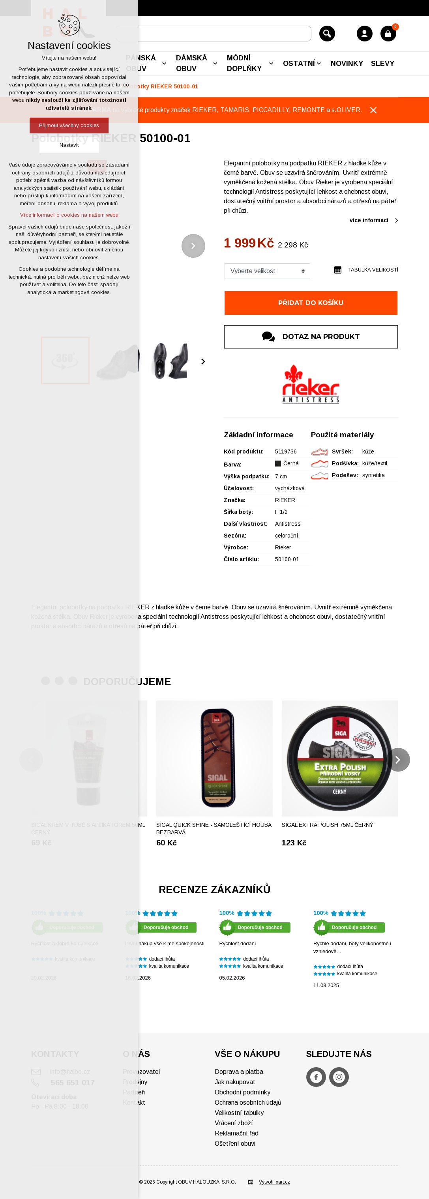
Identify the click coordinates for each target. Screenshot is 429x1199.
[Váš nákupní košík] (388, 33)
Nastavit (69, 145)
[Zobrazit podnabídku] (164, 63)
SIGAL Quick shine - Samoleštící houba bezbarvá (213, 829)
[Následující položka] (193, 246)
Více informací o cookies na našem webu (69, 215)
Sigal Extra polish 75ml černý (327, 825)
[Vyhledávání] (327, 33)
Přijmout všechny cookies (69, 125)
